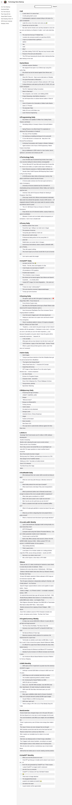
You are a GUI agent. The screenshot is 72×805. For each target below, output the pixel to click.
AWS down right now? (28, 701)
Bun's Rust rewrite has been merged (29, 454)
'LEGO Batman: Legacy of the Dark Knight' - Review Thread (38, 343)
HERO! (24, 42)
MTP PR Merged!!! (27, 529)
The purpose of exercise (29, 230)
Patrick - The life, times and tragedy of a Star (34, 265)
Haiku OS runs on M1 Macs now (31, 110)
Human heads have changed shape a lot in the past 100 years (36, 713)
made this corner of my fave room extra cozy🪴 (35, 23)
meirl (24, 46)
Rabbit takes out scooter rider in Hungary (33, 242)
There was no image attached (30, 776)
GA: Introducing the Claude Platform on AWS (34, 680)
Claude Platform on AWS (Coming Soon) (33, 699)
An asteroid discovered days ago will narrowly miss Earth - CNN (37, 595)
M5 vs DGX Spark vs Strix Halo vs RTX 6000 (34, 557)
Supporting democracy (28, 367)
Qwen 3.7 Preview (27, 105)
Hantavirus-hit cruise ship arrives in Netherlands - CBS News (36, 569)
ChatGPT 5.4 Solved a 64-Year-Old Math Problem (36, 771)
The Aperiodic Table (28, 108)
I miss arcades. (27, 338)
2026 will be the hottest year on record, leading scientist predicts (37, 750)
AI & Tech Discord (5, 11)
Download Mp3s (5, 9)
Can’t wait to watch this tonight (31, 256)
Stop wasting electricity (29, 545)
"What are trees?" (27, 399)
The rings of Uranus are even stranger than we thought (34, 727)
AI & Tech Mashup (5, 7)
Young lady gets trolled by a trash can (32, 232)
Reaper (24, 397)
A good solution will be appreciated (32, 786)
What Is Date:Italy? (28, 91)
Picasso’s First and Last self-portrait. (32, 53)
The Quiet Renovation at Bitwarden (32, 79)
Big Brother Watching (28, 386)
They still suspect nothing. (29, 249)
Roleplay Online (5, 23)
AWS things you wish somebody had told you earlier (36, 675)
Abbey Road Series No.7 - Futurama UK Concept (35, 364)
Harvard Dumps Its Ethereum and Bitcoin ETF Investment (38, 649)
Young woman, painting (29, 383)
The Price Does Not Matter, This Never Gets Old (35, 625)
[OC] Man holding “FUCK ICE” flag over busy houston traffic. (38, 51)
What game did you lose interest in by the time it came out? (38, 341)
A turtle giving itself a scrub (30, 16)
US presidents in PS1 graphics (31, 270)
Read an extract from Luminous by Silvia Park (32, 731)
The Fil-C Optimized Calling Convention (33, 89)
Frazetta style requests (29, 272)
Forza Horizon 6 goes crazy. (30, 303)
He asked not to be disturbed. (30, 409)
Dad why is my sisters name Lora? (32, 555)
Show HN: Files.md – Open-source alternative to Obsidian (38, 77)
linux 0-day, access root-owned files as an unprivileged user (35, 447)
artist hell (25, 239)
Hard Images (26, 355)
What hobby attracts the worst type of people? (35, 484)
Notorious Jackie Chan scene (30, 225)
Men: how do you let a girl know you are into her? (35, 501)
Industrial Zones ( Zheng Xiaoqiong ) (32, 414)
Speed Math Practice (6, 16)
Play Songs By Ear (5, 14)
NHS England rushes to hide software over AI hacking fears (35, 743)
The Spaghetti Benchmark (29, 779)
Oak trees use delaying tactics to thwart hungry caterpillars (35, 739)
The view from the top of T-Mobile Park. (33, 35)
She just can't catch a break (30, 235)
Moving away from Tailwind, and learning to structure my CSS (36, 456)
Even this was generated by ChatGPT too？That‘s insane (38, 764)
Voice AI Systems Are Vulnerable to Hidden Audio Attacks (38, 103)
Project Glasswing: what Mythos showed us (34, 96)
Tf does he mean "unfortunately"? (31, 287)
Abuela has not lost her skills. (30, 25)
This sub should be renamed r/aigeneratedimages (36, 289)
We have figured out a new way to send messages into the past (36, 715)
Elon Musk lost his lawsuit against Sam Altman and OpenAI (38, 277)
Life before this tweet (28, 783)
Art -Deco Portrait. (27, 374)
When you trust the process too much (32, 757)
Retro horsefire (26, 421)
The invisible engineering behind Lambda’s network (36, 677)
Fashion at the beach (28, 418)
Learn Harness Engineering (30, 112)
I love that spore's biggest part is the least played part (37, 315)
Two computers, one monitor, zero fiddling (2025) (35, 93)
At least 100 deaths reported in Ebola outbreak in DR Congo (38, 82)
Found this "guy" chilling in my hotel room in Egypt (36, 228)
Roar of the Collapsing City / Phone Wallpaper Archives (37, 381)
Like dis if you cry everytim (29, 769)
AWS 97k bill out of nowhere (30, 682)
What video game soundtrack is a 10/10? (33, 496)
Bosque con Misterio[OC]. (29, 402)
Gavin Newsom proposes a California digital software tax (37, 169)
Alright (24, 416)
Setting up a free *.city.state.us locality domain (32, 461)
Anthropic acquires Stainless (30, 65)
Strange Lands (26, 411)
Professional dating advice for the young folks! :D (35, 237)
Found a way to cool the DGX (30, 536)
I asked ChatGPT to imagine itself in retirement (35, 767)
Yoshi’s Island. (26, 407)
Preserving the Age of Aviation (30, 392)
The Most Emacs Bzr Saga (27, 465)
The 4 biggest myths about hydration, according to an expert (36, 741)
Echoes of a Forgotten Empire (30, 376)
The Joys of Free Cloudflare (30, 133)
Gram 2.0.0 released (25, 463)
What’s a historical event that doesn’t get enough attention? (38, 517)
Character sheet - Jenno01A (30, 378)
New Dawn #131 (27, 423)
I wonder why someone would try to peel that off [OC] (36, 37)
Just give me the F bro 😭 (29, 263)
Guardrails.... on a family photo (31, 279)
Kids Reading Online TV (7, 18)
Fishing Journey (27, 404)
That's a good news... (28, 548)
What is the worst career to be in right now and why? (36, 498)
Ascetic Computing (25, 439)
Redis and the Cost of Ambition (28, 444)
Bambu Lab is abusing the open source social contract (34, 442)
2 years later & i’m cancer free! (31, 13)
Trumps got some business (30, 291)
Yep (24, 44)
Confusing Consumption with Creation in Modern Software (38, 143)
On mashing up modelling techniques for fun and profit (37, 136)
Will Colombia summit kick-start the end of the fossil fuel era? (36, 729)
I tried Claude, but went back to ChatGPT (33, 268)
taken (21, 468)
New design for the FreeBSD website (30, 458)
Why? (24, 49)
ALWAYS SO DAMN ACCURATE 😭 (32, 781)
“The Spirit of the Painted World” (31, 362)
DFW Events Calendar (6, 21)
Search (55, 6)
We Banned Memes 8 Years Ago (31, 633)
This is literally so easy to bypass (31, 275)
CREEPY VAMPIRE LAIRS (30, 395)
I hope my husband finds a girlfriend (32, 39)
